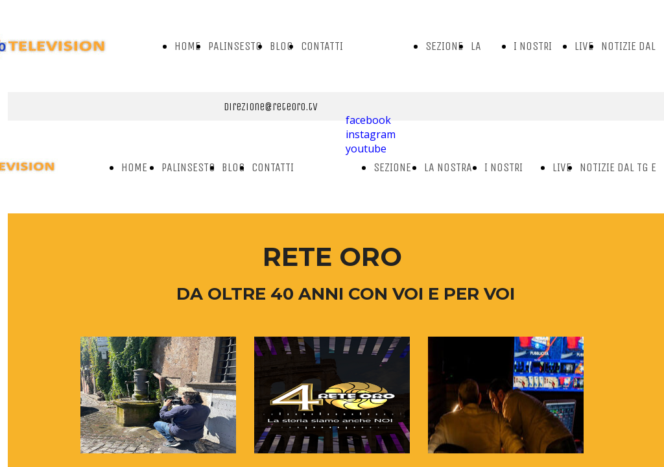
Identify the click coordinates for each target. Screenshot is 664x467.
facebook (368, 120)
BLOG (281, 46)
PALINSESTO (235, 46)
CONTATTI (322, 46)
